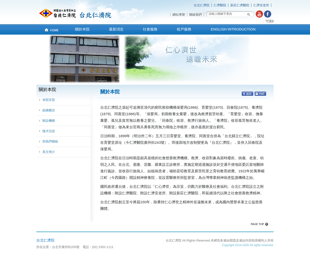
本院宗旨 (48, 100)
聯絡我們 (195, 14)
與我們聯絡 (50, 141)
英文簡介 (48, 152)
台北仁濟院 (201, 5)
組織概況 (48, 110)
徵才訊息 (48, 131)
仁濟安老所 (261, 5)
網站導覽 (178, 14)
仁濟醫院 (220, 5)
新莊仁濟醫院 (239, 5)
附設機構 (48, 120)
